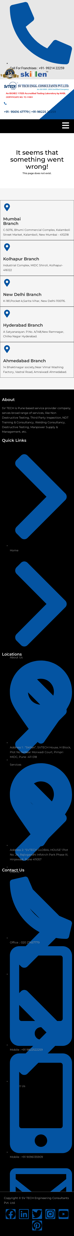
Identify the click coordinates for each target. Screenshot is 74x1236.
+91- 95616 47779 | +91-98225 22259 (30, 112)
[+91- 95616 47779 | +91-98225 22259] (5, 103)
